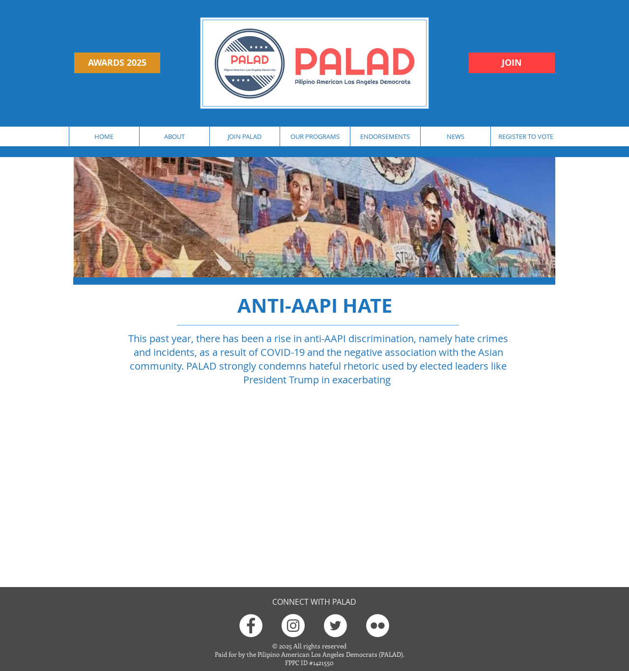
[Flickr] (377, 625)
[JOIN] (511, 63)
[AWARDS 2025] (117, 63)
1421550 (323, 662)
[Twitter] (335, 625)
